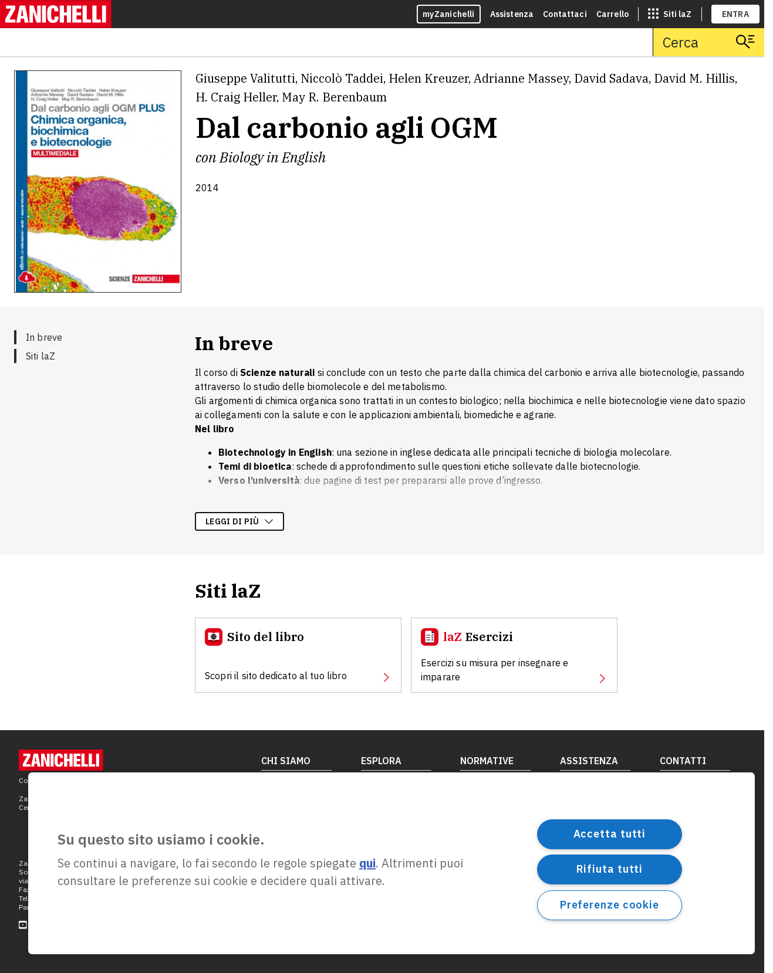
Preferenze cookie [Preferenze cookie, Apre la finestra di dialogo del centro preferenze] (609, 904)
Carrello (612, 14)
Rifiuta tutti (609, 869)
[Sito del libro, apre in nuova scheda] (298, 655)
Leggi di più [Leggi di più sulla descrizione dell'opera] (239, 521)
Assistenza (512, 14)
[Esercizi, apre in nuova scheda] (514, 655)
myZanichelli (449, 14)
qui (367, 864)
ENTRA (736, 14)
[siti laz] (669, 14)
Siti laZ (40, 356)
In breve (44, 337)
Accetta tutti (609, 833)
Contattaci (565, 14)
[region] (391, 863)
